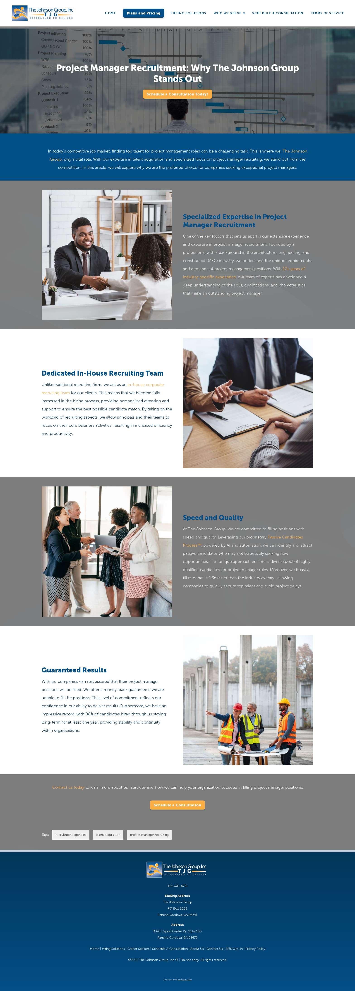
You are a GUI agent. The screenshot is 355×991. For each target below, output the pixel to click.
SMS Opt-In (234, 949)
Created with (178, 979)
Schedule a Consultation (177, 805)
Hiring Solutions (188, 13)
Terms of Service (327, 13)
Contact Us (214, 949)
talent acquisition (108, 834)
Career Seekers (138, 949)
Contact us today (68, 787)
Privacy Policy (255, 949)
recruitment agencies (70, 834)
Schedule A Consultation (277, 13)
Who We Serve (229, 13)
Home (110, 13)
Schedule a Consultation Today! (177, 94)
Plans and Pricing (144, 13)
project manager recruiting (149, 834)
